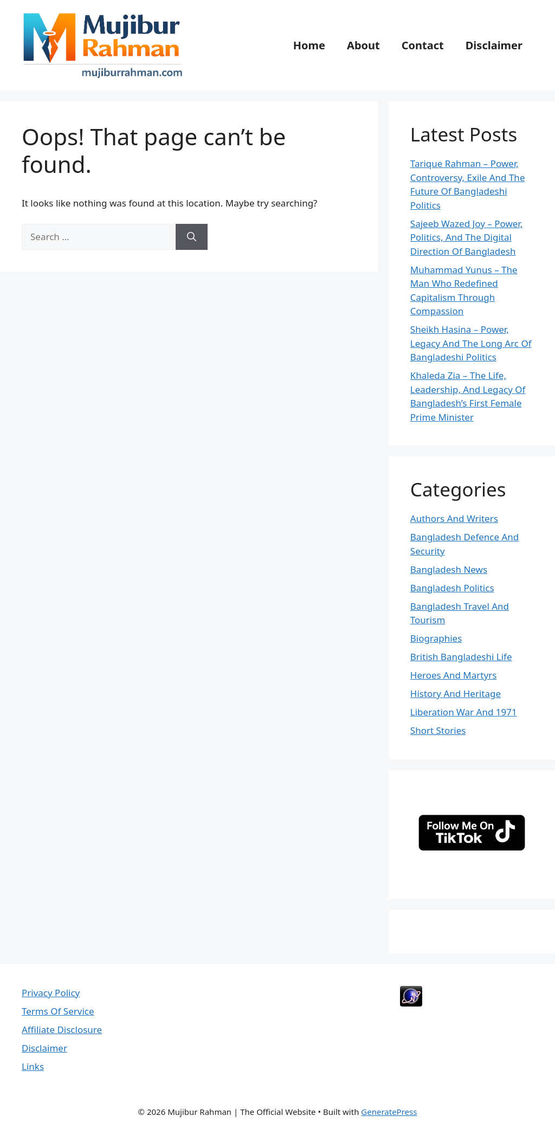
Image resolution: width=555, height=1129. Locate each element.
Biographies (436, 638)
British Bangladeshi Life (461, 656)
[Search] (192, 237)
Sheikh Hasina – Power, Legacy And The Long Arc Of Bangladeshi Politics (471, 343)
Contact (423, 45)
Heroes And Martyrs (453, 675)
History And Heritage (455, 693)
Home (309, 45)
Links (33, 1066)
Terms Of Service (58, 1011)
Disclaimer (494, 45)
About (363, 45)
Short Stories (438, 730)
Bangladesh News (448, 569)
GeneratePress (389, 1111)
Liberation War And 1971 (463, 712)
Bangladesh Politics (452, 588)
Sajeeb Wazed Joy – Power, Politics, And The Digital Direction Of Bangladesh (466, 237)
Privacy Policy (51, 992)
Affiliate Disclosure (62, 1029)
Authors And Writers (454, 518)
